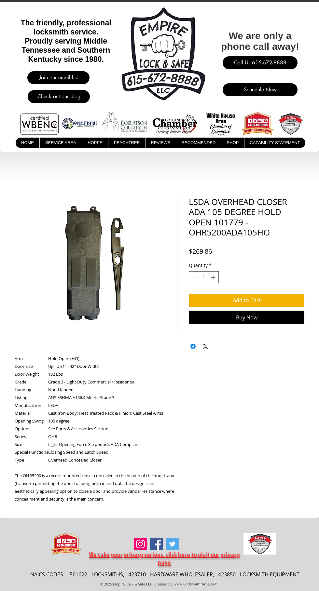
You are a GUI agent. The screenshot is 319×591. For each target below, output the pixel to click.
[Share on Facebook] (193, 346)
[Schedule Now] (260, 89)
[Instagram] (140, 544)
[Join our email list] (58, 77)
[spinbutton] (204, 277)
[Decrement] (194, 277)
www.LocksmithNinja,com (195, 584)
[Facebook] (156, 544)
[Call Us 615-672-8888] (260, 62)
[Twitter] (172, 544)
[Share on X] (205, 346)
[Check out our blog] (59, 96)
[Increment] (214, 277)
